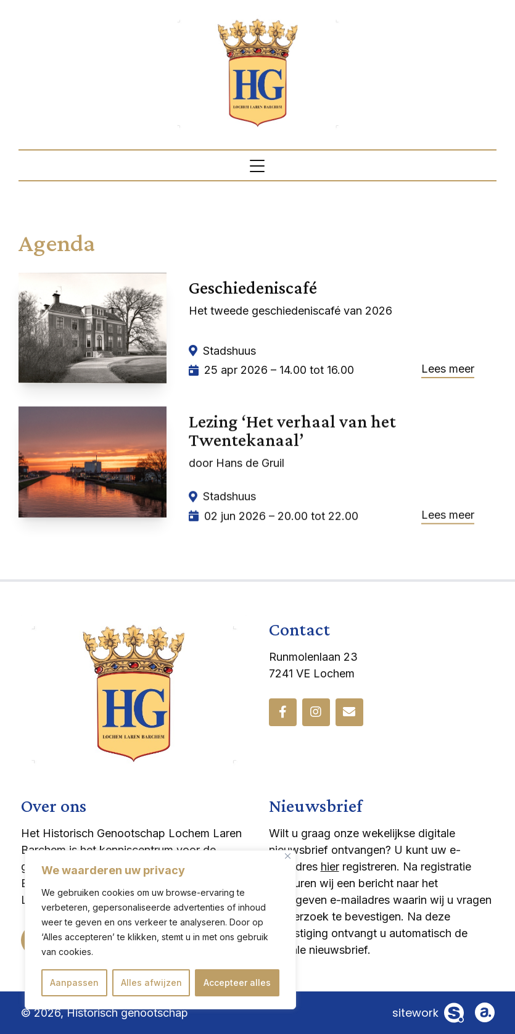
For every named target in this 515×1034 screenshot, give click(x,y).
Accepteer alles (237, 982)
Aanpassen (74, 982)
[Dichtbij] (287, 856)
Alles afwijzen (151, 982)
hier (330, 866)
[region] (160, 929)
